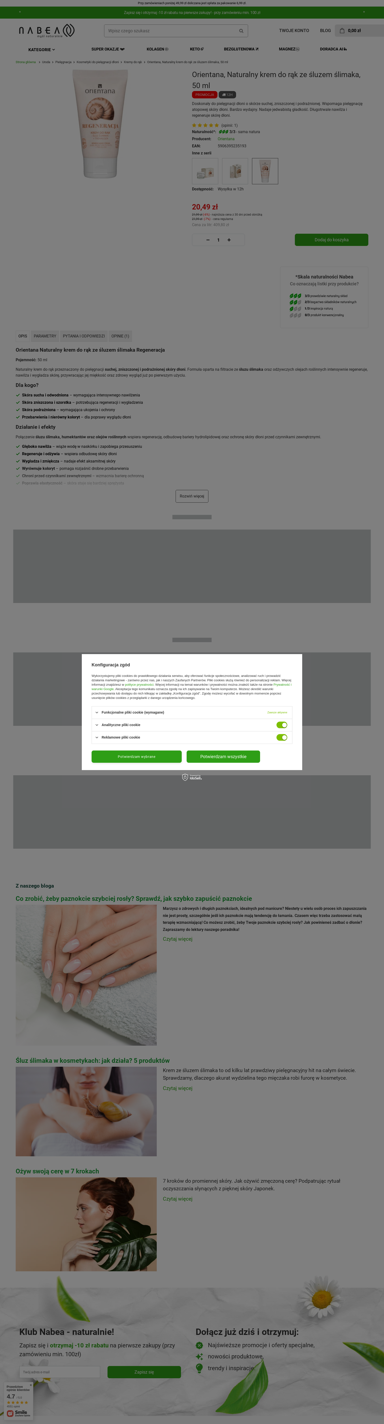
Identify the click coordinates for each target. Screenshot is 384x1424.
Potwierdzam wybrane (136, 756)
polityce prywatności (139, 684)
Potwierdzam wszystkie (223, 756)
